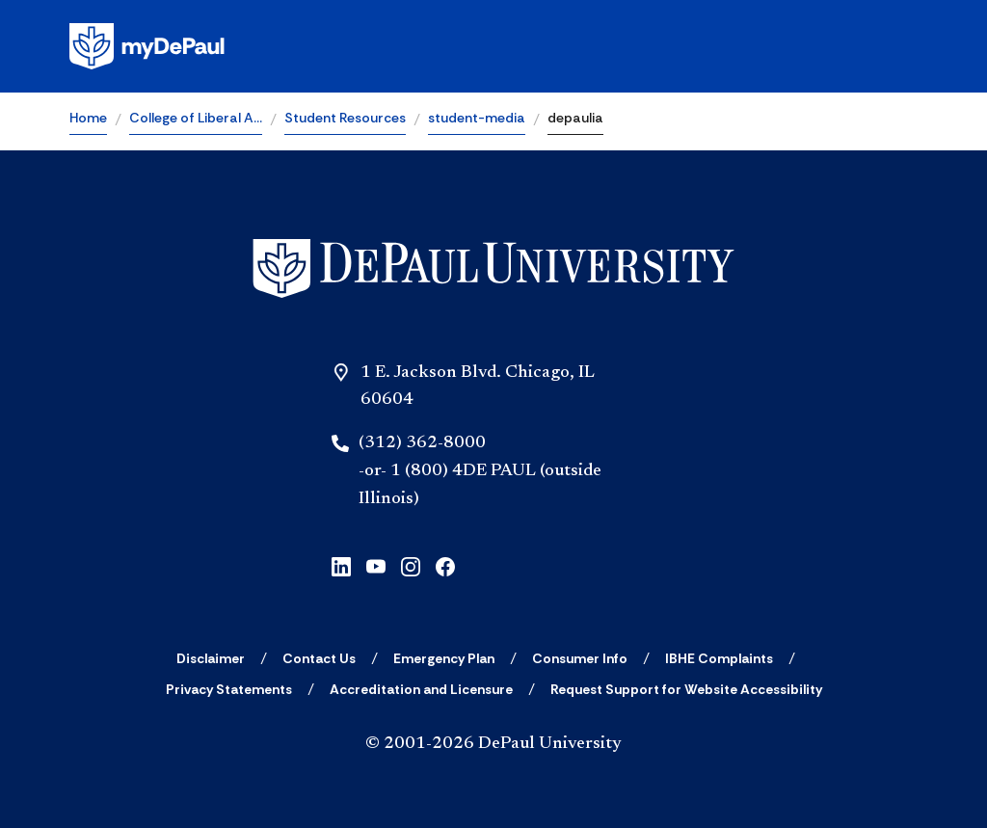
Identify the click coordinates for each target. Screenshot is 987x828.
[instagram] (410, 565)
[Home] (493, 268)
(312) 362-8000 (422, 443)
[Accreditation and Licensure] (421, 689)
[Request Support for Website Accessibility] (686, 689)
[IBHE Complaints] (719, 658)
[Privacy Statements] (229, 689)
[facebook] (445, 565)
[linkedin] (341, 565)
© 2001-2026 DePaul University (493, 744)
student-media (476, 117)
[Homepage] (493, 46)
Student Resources (345, 117)
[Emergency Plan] (443, 658)
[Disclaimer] (210, 658)
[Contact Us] (319, 658)
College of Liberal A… (195, 117)
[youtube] (376, 565)
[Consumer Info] (579, 658)
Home (88, 117)
